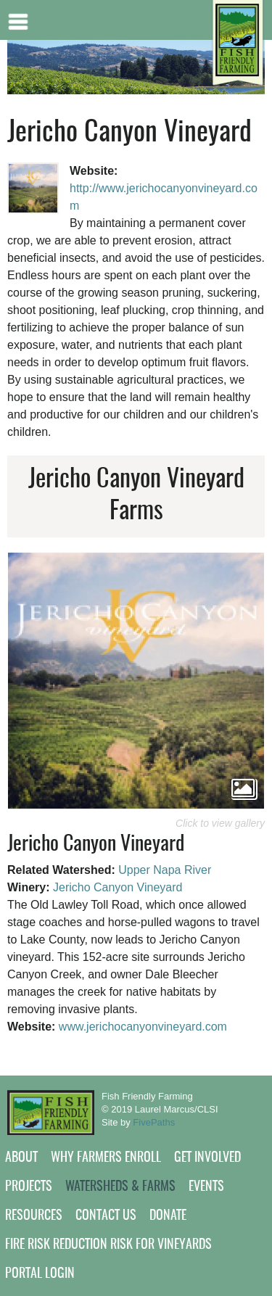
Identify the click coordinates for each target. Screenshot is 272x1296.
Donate (167, 1216)
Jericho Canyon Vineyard (117, 887)
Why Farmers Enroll (106, 1158)
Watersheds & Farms (120, 1187)
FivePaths (154, 1122)
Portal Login (40, 1274)
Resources (33, 1216)
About (21, 1158)
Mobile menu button (18, 20)
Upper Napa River (164, 870)
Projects (28, 1187)
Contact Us (105, 1216)
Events (206, 1187)
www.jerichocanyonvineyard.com (143, 1026)
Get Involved (207, 1158)
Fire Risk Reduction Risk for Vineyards (108, 1245)
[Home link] (237, 44)
